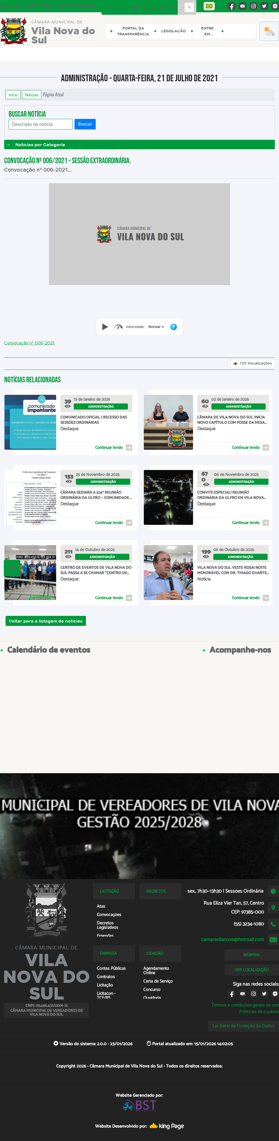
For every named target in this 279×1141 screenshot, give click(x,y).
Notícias (31, 94)
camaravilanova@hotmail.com (232, 940)
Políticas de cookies (259, 1011)
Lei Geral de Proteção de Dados (244, 1026)
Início (13, 94)
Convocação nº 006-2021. (29, 343)
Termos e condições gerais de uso (245, 1005)
